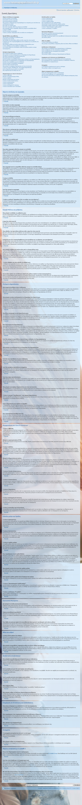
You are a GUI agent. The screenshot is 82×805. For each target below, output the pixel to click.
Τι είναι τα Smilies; (7, 78)
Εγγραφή (71, 10)
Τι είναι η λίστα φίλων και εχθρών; (50, 42)
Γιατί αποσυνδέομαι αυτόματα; (10, 21)
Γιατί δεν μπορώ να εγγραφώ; (10, 31)
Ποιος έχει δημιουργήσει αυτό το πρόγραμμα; (53, 72)
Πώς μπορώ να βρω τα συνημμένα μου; (51, 68)
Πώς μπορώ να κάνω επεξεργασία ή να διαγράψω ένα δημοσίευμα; (19, 54)
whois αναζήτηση (19, 774)
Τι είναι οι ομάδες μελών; (48, 21)
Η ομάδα (40, 788)
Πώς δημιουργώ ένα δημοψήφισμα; (11, 57)
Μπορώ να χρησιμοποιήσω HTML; (11, 76)
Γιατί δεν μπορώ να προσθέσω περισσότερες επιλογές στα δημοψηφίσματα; (21, 59)
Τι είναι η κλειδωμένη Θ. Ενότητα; (11, 85)
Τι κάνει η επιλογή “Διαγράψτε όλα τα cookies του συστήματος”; (18, 32)
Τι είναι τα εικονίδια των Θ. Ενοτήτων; (12, 86)
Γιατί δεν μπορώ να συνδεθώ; (10, 18)
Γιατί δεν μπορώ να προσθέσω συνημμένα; (13, 63)
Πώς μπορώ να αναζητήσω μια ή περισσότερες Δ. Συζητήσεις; (57, 48)
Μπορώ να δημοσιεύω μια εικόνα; (11, 79)
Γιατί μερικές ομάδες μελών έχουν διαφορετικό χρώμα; (55, 25)
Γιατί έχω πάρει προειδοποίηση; (10, 64)
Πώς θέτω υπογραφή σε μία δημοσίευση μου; (14, 56)
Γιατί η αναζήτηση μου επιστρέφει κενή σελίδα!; (53, 51)
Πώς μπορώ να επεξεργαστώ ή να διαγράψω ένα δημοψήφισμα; (18, 60)
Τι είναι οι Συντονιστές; (47, 19)
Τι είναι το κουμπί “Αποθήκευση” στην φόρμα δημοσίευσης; (17, 67)
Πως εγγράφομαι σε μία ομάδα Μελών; (51, 22)
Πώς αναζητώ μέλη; (46, 52)
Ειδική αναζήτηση (75, 4)
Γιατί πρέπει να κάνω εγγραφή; (10, 19)
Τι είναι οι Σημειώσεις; (8, 83)
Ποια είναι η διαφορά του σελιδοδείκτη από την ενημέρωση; (56, 58)
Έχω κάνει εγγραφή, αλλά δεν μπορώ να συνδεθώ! (15, 26)
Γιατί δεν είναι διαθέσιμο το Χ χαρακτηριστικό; (53, 74)
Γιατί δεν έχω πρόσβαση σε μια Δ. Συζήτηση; (13, 61)
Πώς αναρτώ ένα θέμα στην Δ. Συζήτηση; (13, 53)
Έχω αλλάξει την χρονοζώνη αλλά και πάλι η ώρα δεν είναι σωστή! (19, 40)
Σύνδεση (77, 10)
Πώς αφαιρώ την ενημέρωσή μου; (50, 61)
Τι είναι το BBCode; (7, 75)
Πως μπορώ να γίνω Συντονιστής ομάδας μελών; (53, 24)
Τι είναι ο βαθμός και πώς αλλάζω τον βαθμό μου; (15, 45)
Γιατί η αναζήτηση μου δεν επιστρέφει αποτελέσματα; (55, 49)
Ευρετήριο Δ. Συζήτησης (10, 7)
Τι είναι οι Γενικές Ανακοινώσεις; (10, 80)
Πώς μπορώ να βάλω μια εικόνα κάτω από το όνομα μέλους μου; (18, 44)
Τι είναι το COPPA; (7, 29)
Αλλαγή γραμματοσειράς (78, 7)
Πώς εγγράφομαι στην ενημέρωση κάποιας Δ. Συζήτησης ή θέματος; (58, 60)
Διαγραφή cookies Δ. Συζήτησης (50, 788)
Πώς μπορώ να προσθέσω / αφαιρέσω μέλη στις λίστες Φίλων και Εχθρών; (60, 43)
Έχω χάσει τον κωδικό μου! (9, 25)
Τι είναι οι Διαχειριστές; (47, 18)
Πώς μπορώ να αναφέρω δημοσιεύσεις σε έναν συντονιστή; (17, 66)
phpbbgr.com (47, 804)
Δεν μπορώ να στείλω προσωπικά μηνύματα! (52, 33)
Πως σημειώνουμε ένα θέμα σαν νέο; (12, 70)
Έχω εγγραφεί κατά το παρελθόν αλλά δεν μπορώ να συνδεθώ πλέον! (20, 28)
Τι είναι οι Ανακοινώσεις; (8, 82)
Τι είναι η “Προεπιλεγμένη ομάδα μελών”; (52, 26)
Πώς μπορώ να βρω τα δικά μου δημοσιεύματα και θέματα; (56, 54)
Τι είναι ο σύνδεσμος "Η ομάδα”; (49, 28)
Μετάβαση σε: (21, 785)
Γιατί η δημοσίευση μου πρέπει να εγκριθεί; (13, 69)
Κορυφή (6, 101)
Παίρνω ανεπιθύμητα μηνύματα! (49, 34)
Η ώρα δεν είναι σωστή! (8, 38)
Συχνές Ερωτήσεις (62, 10)
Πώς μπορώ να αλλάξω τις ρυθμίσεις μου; (13, 37)
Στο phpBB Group (52, 753)
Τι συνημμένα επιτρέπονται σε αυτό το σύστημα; (53, 66)
